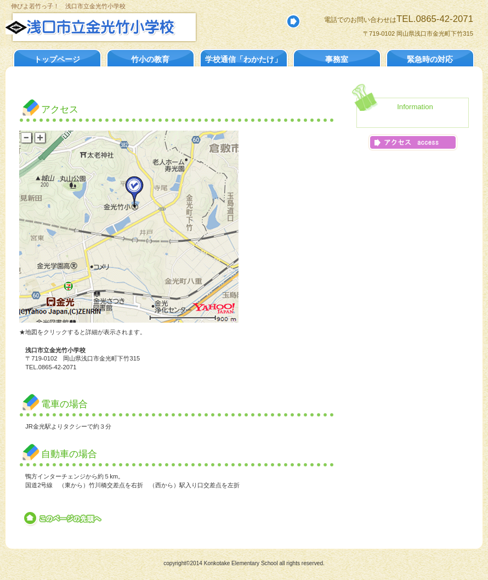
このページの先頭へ (63, 518)
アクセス (413, 142)
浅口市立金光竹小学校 (125, 27)
